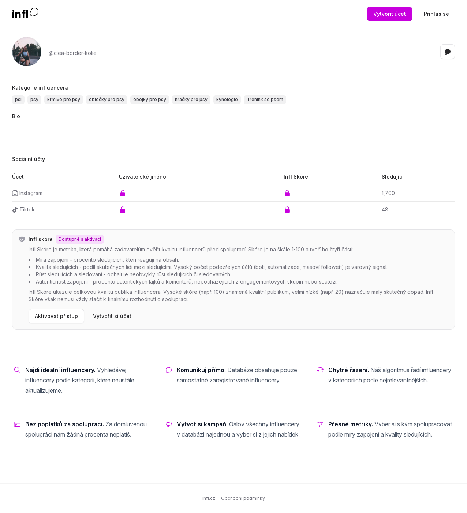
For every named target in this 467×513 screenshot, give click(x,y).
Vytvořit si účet (112, 316)
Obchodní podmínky (243, 498)
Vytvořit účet (389, 14)
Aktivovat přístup (56, 316)
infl (20, 13)
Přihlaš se (436, 14)
